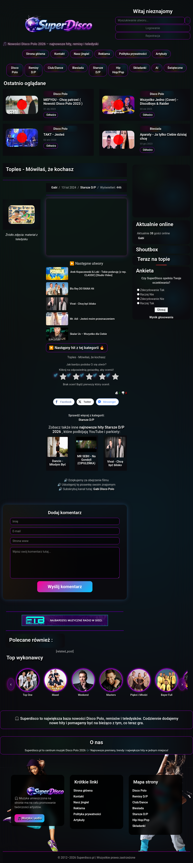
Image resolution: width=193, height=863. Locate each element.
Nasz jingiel (81, 54)
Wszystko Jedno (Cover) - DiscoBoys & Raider (159, 102)
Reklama (104, 54)
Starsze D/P (98, 70)
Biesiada (78, 68)
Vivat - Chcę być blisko (115, 463)
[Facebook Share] (63, 401)
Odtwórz (50, 114)
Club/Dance (55, 68)
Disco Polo (14, 70)
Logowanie (153, 28)
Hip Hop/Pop (118, 70)
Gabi (54, 187)
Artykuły (161, 54)
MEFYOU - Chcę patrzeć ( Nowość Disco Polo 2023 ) (63, 102)
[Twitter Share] (85, 401)
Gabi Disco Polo (103, 489)
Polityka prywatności (133, 54)
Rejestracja (152, 36)
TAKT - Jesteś (53, 134)
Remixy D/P (33, 70)
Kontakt (59, 54)
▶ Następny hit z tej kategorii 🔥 (76, 348)
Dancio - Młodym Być (57, 462)
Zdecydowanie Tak (152, 290)
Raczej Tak (147, 303)
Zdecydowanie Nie (152, 299)
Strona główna (35, 54)
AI (156, 68)
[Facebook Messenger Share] (107, 401)
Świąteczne (175, 68)
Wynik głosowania (161, 317)
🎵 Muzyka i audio (29, 818)
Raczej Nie (147, 294)
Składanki (139, 68)
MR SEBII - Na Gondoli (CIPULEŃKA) (86, 460)
